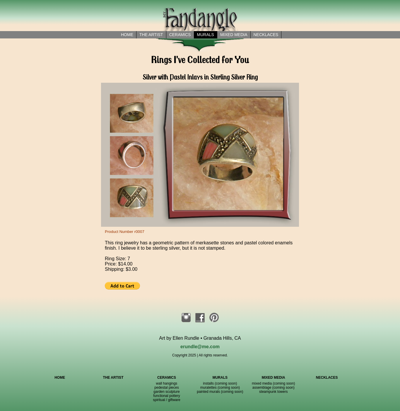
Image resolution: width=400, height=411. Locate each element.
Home (127, 34)
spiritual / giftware (166, 400)
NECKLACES (327, 378)
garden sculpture (166, 392)
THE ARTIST (113, 378)
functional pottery (166, 396)
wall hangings (166, 383)
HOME (59, 378)
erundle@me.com (200, 346)
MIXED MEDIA (273, 378)
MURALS (220, 378)
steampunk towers (273, 392)
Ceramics (180, 34)
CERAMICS (166, 378)
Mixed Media (233, 34)
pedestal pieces (166, 387)
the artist (151, 34)
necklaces (266, 34)
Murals (205, 34)
